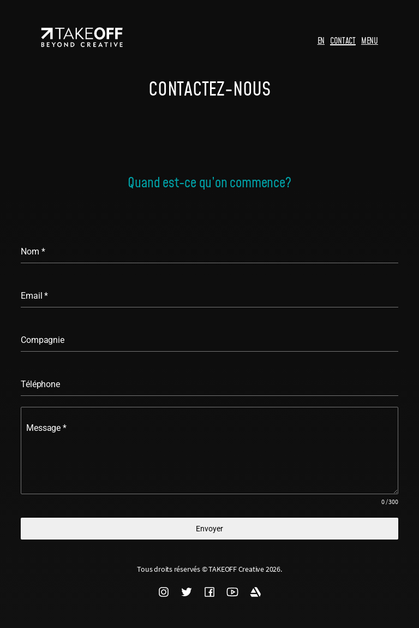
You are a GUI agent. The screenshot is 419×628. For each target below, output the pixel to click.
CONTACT (343, 40)
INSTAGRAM (164, 592)
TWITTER (186, 592)
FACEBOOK (209, 592)
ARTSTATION (255, 592)
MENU (369, 40)
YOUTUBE (232, 592)
